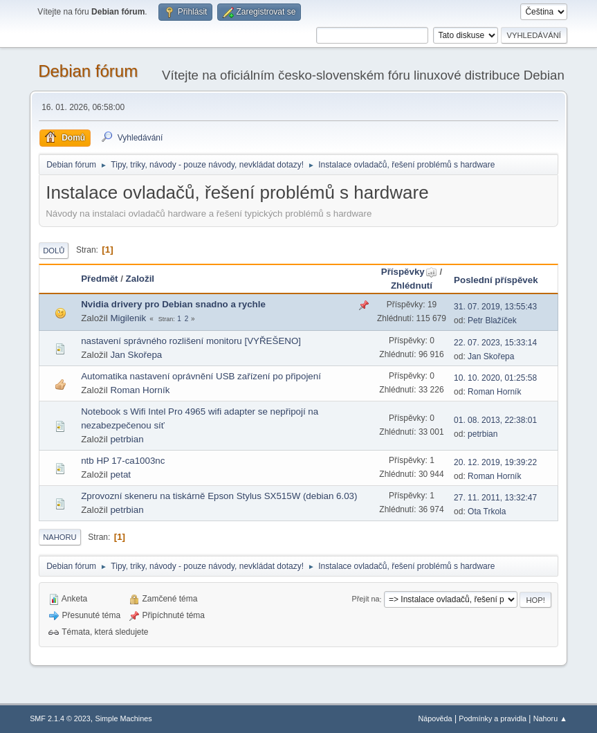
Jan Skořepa (136, 355)
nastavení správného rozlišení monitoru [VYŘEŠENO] (191, 341)
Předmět (99, 278)
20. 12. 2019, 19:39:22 (495, 462)
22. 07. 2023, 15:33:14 (495, 342)
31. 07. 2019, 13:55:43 (495, 306)
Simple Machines (123, 718)
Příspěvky (409, 271)
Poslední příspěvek (496, 280)
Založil (140, 278)
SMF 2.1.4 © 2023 (60, 718)
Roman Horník (139, 390)
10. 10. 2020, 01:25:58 (495, 378)
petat (120, 474)
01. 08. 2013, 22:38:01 (495, 420)
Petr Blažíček (492, 320)
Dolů (53, 250)
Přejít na (365, 599)
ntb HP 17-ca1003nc (123, 460)
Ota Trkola (487, 511)
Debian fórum (88, 71)
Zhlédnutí (411, 285)
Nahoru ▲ (550, 718)
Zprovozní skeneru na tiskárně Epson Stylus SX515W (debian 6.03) (219, 496)
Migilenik (128, 318)
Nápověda (435, 718)
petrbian (126, 439)
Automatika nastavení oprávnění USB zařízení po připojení (201, 376)
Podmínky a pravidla (492, 718)
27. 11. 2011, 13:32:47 (495, 498)
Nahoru (59, 537)
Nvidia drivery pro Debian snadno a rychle (173, 304)
